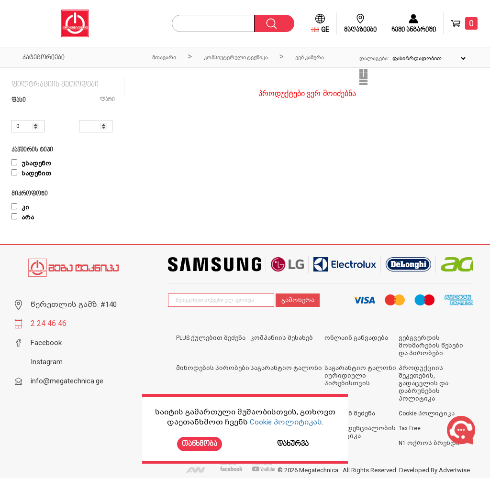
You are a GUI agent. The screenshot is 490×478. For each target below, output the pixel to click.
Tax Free (410, 428)
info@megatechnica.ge (67, 381)
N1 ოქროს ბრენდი (429, 443)
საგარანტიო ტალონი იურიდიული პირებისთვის (360, 376)
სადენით (31, 173)
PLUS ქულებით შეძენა (210, 338)
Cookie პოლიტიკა (427, 413)
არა (22, 217)
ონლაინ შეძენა (349, 413)
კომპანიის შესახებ (281, 338)
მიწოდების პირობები (212, 368)
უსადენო (31, 163)
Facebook (46, 342)
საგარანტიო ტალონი (286, 368)
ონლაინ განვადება (356, 338)
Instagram (47, 362)
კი (20, 207)
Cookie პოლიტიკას (286, 422)
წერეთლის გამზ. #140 (74, 304)
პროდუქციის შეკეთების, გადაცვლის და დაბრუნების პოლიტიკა (423, 383)
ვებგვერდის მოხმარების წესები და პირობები (431, 346)
